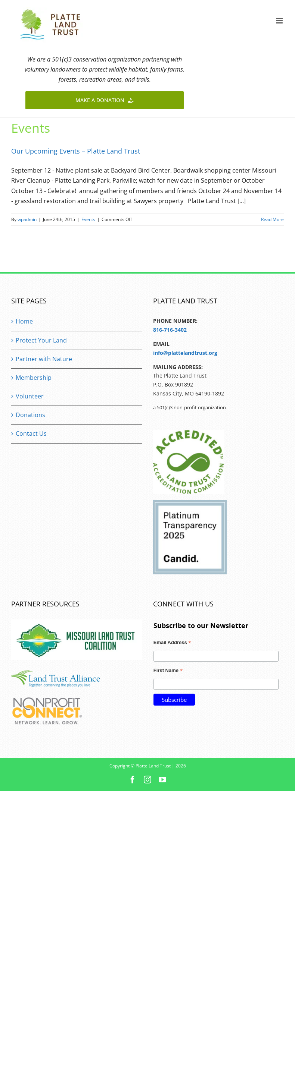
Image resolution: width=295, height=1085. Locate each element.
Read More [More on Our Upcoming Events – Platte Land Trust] (272, 219)
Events (88, 219)
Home (24, 321)
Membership (34, 377)
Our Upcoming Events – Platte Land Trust (75, 150)
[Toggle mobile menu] (280, 21)
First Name (168, 671)
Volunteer (30, 396)
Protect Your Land (41, 340)
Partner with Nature (44, 359)
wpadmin (27, 219)
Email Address (172, 643)
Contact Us (31, 433)
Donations (30, 415)
